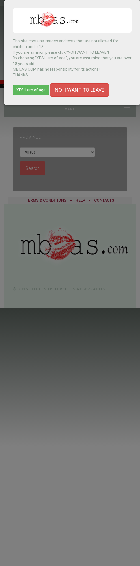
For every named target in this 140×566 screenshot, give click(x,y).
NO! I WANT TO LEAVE (79, 90)
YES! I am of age (31, 90)
